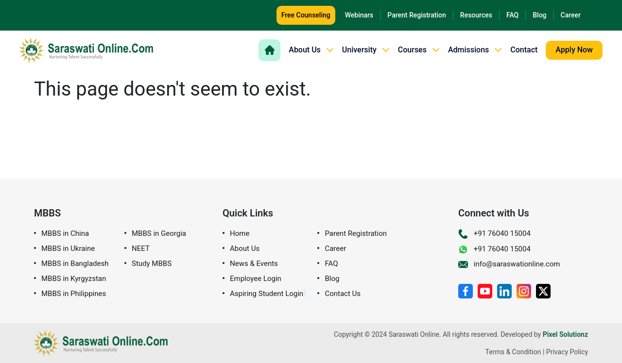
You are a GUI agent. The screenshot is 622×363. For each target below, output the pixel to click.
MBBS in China (65, 234)
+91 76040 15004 (494, 233)
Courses (419, 50)
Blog (539, 15)
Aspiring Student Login (266, 294)
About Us (311, 50)
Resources (476, 15)
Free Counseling (305, 15)
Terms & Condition (513, 352)
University (366, 50)
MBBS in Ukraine (68, 249)
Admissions (475, 50)
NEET (141, 249)
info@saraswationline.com (509, 264)
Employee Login (255, 279)
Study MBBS (152, 264)
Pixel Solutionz (565, 334)
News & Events (254, 264)
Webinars (359, 15)
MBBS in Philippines (73, 294)
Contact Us (343, 294)
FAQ (512, 15)
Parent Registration (416, 15)
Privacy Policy (567, 352)
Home (239, 234)
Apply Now (574, 49)
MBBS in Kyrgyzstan (73, 279)
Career (571, 15)
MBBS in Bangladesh (75, 264)
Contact (523, 50)
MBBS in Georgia (159, 234)
